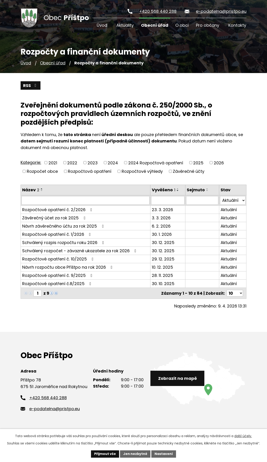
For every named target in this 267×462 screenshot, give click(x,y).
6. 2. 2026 (161, 226)
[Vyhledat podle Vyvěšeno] (167, 200)
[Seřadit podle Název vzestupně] (41, 189)
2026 (219, 162)
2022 (72, 162)
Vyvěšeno (163, 190)
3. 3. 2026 (161, 218)
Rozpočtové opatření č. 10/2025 (58, 259)
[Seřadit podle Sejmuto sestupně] (207, 191)
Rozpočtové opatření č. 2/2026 (58, 210)
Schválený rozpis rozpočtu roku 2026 (64, 242)
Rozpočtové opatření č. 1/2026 (57, 234)
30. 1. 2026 (162, 234)
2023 (93, 162)
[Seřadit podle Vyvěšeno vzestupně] (177, 189)
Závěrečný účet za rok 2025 (54, 218)
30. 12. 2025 (163, 242)
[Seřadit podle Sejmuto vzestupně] (207, 189)
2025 (198, 162)
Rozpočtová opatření (89, 171)
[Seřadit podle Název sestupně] (41, 191)
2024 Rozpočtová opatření (155, 162)
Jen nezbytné (135, 454)
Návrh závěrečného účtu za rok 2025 (63, 226)
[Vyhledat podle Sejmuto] (202, 200)
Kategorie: (31, 162)
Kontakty (237, 25)
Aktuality (125, 25)
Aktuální (229, 210)
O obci (182, 25)
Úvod (102, 25)
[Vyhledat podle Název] (85, 200)
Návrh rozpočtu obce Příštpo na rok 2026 (68, 267)
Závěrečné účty (188, 171)
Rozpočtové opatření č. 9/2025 (58, 275)
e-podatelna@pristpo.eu (221, 11)
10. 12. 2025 (162, 267)
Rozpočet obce (42, 171)
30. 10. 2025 (163, 283)
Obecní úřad (154, 25)
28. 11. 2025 (162, 275)
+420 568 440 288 (157, 11)
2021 (52, 162)
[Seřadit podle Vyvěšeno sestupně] (177, 191)
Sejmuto (196, 190)
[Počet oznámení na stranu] (235, 293)
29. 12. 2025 (163, 259)
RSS (30, 85)
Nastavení (164, 454)
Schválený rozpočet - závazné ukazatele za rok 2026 (80, 251)
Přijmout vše (105, 454)
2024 (113, 162)
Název (30, 190)
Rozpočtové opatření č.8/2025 (57, 283)
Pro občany (207, 25)
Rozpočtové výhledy (142, 171)
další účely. (243, 436)
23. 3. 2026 (162, 210)
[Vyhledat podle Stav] (233, 200)
